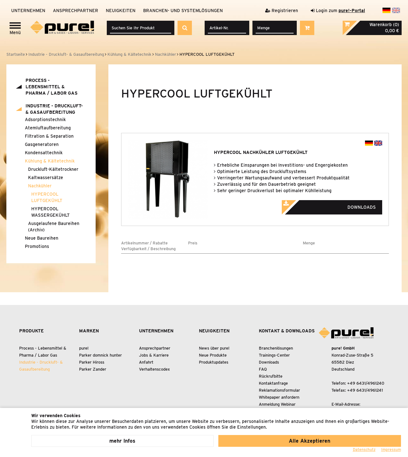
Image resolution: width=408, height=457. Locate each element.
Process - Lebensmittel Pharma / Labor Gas (51, 87)
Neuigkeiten (120, 10)
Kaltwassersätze (45, 177)
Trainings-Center (274, 355)
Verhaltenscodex (154, 369)
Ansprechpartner (75, 10)
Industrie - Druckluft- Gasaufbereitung (54, 109)
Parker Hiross (91, 362)
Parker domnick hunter (100, 355)
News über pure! (214, 348)
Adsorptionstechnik (45, 119)
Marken (89, 330)
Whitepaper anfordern (279, 397)
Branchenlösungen (276, 348)
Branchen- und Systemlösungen (183, 10)
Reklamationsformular (279, 390)
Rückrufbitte (270, 376)
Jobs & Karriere (154, 355)
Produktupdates (213, 362)
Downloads (337, 205)
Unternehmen (28, 10)
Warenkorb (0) (384, 24)
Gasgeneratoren (42, 144)
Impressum (391, 449)
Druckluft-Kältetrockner (53, 169)
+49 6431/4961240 (365, 383)
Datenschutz (364, 449)
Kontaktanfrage (273, 383)
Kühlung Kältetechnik (50, 160)
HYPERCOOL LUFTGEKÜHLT (46, 197)
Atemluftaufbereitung (48, 127)
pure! (84, 348)
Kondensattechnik (43, 152)
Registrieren (281, 10)
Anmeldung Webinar (277, 404)
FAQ (263, 369)
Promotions (37, 246)
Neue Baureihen (41, 238)
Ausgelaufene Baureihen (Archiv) (53, 226)
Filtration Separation (49, 136)
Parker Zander (92, 369)
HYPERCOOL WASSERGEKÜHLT (50, 212)
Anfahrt (146, 362)
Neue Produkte (213, 355)
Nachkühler (40, 185)
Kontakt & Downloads (287, 330)
